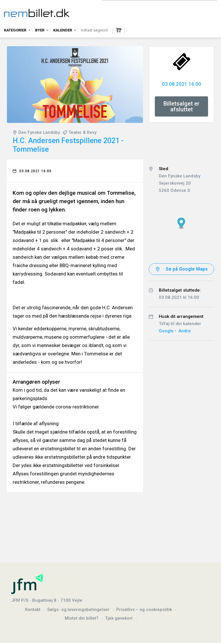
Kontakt (33, 609)
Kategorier (15, 30)
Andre (184, 330)
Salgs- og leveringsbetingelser (78, 609)
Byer (39, 30)
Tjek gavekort (119, 618)
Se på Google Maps (187, 269)
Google (166, 330)
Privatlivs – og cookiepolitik (144, 609)
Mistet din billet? (81, 618)
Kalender (62, 30)
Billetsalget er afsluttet (181, 106)
